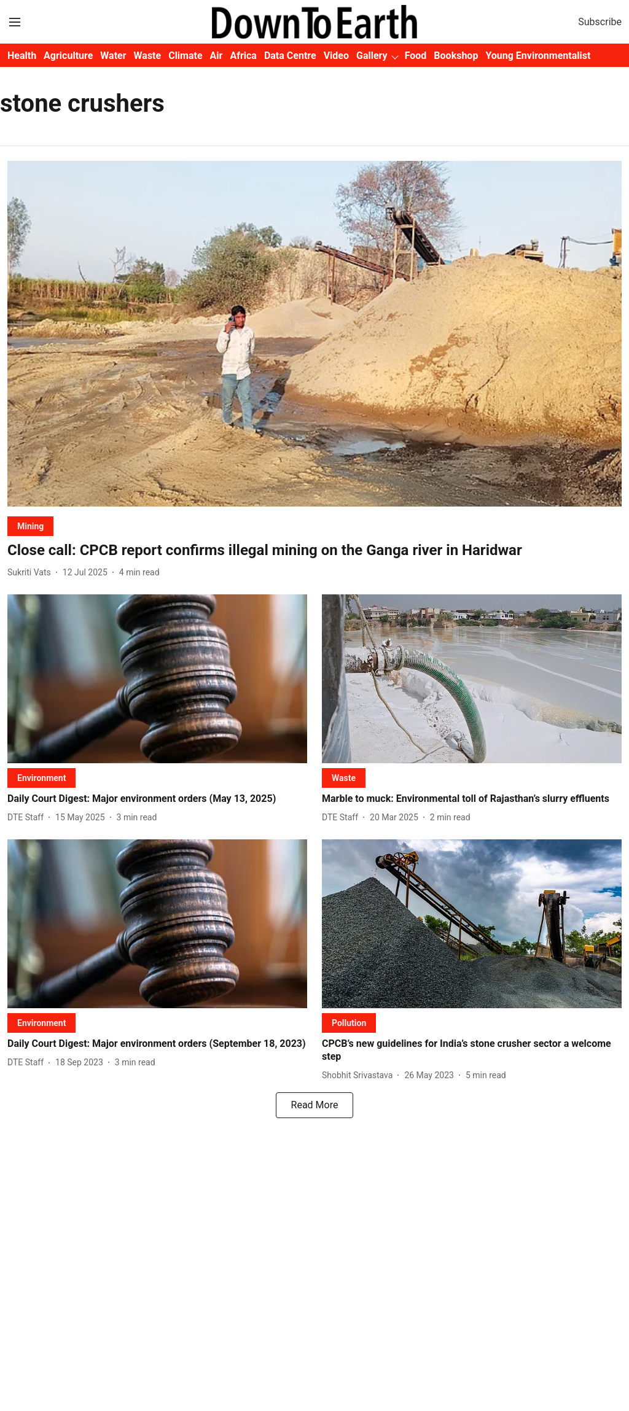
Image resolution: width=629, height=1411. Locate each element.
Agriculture (68, 55)
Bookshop (456, 55)
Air (216, 55)
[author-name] (31, 572)
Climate (185, 55)
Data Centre (290, 55)
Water (113, 55)
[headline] (314, 550)
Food (416, 55)
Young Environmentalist (537, 55)
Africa (243, 55)
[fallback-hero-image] (314, 334)
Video (336, 55)
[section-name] (30, 526)
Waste (148, 55)
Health (21, 55)
